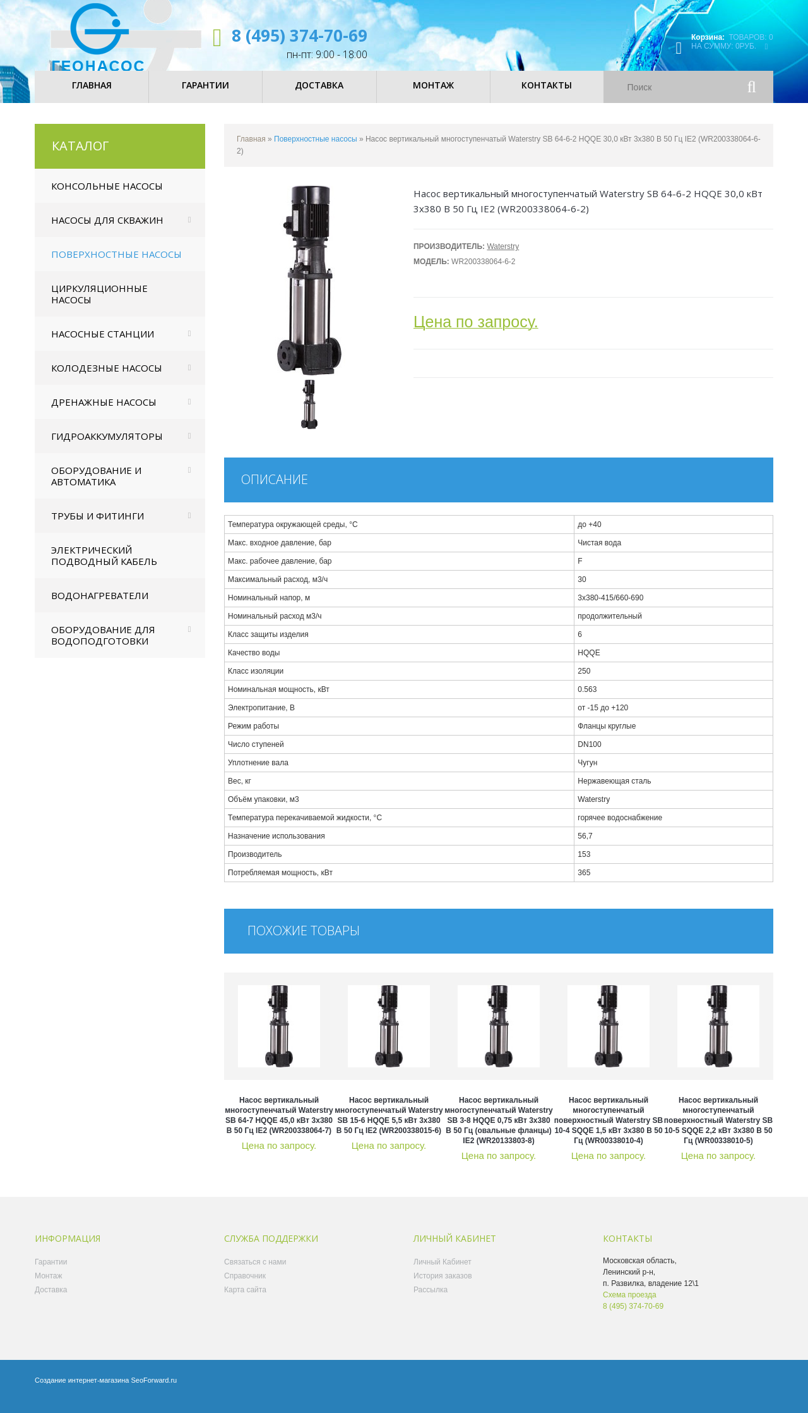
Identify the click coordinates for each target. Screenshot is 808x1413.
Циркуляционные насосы (99, 305)
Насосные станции (102, 344)
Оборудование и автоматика (96, 487)
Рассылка (430, 1300)
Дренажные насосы (104, 412)
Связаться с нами (255, 1272)
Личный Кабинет (442, 1272)
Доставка (51, 1300)
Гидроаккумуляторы (107, 446)
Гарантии (51, 1272)
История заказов (442, 1286)
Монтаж (48, 1286)
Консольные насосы (107, 196)
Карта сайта (245, 1300)
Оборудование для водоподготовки (103, 646)
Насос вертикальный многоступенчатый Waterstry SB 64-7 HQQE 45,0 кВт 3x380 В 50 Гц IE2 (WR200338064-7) (279, 1126)
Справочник (245, 1286)
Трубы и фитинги (97, 526)
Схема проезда (629, 1305)
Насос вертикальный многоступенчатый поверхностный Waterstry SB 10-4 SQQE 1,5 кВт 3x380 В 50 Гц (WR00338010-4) (608, 1131)
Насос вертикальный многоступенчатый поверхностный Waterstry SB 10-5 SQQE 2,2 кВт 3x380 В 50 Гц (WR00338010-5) (718, 1131)
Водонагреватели (99, 606)
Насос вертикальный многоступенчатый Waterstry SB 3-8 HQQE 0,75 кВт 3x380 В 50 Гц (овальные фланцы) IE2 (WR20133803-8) (498, 1131)
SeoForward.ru (154, 1391)
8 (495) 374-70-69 (299, 35)
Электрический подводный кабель (104, 566)
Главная (251, 149)
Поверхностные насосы (116, 264)
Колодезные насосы (106, 378)
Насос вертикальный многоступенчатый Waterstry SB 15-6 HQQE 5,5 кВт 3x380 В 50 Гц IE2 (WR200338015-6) (389, 1126)
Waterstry (503, 257)
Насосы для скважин (107, 230)
